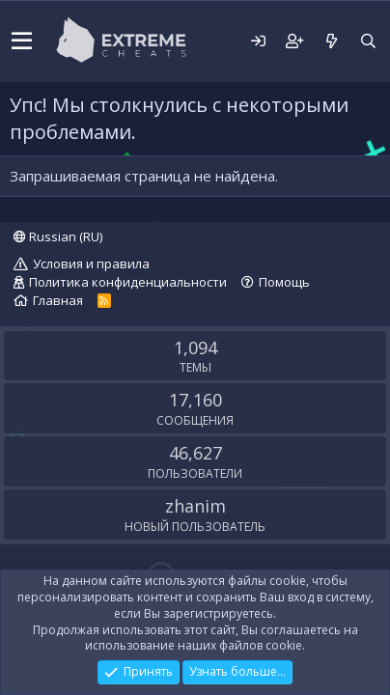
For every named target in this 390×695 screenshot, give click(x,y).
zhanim (195, 505)
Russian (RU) (58, 236)
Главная (58, 300)
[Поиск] (367, 41)
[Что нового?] (331, 41)
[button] (22, 41)
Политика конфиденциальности (128, 282)
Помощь (284, 282)
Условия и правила (91, 263)
